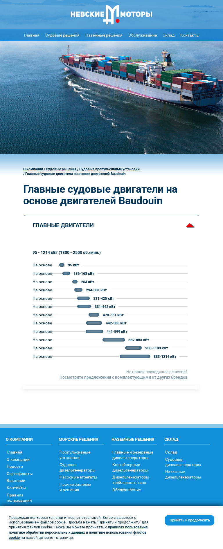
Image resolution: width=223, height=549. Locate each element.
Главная (31, 35)
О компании (33, 169)
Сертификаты (20, 473)
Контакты (189, 35)
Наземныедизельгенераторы (183, 474)
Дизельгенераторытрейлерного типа (130, 479)
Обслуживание (142, 35)
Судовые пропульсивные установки (109, 169)
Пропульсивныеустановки (75, 454)
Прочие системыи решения (75, 486)
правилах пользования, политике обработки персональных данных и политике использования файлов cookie (78, 532)
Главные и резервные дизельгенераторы (132, 454)
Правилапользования (19, 497)
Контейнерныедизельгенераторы (130, 467)
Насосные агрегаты (78, 477)
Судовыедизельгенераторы (78, 467)
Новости (15, 466)
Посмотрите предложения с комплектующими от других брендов (124, 377)
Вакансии (16, 480)
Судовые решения (62, 35)
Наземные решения (104, 35)
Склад (169, 35)
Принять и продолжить (190, 520)
